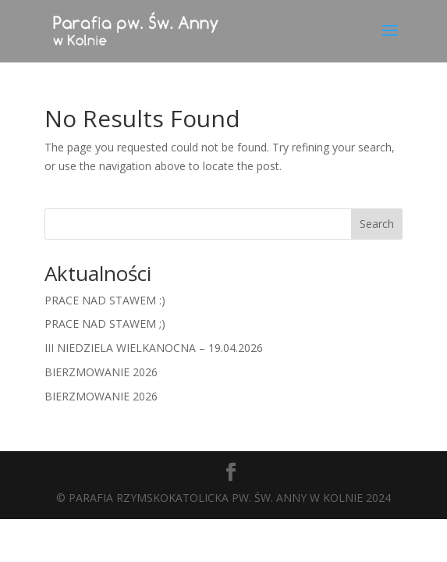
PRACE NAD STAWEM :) (104, 300)
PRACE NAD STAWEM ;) (104, 323)
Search (377, 223)
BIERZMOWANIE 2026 (101, 372)
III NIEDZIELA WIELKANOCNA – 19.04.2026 (153, 347)
